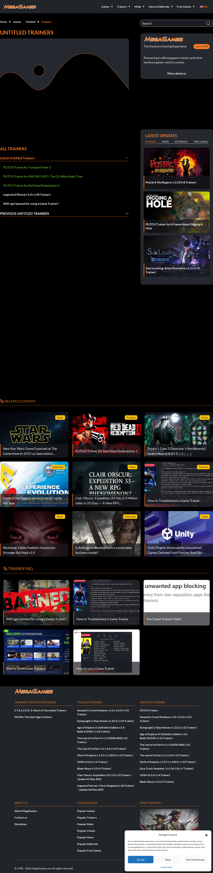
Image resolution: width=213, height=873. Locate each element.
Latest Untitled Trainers (17, 158)
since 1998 (202, 46)
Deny (168, 859)
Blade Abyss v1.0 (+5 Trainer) (94, 768)
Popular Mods (85, 824)
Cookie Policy (166, 867)
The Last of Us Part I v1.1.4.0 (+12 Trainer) (101, 748)
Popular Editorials (87, 843)
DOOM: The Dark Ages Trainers (33, 716)
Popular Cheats (86, 830)
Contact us (21, 817)
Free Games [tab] (201, 141)
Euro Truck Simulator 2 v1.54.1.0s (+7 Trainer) (167, 768)
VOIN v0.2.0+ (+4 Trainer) (92, 761)
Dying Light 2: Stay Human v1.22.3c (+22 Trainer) (105, 720)
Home (3, 21)
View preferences (195, 859)
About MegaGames (26, 810)
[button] (206, 834)
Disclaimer (21, 824)
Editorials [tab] (181, 141)
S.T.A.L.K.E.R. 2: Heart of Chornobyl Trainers (40, 710)
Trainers (46, 21)
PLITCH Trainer (149, 710)
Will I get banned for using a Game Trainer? (31, 203)
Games (17, 21)
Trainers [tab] (150, 141)
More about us (176, 73)
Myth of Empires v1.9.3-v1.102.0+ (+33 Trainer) (105, 755)
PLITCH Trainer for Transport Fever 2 (27, 167)
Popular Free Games (89, 850)
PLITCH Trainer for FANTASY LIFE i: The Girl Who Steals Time (43, 176)
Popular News (85, 837)
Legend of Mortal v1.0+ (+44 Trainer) (26, 194)
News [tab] (165, 141)
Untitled (30, 21)
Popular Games (86, 810)
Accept (141, 859)
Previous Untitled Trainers (24, 213)
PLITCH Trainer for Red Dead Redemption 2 (31, 185)
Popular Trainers (87, 817)
